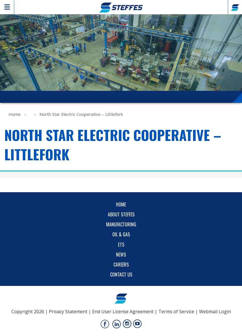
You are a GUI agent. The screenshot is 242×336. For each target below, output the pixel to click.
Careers (121, 264)
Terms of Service (176, 311)
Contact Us (121, 274)
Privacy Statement (68, 311)
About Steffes (121, 214)
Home (15, 114)
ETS (121, 244)
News (121, 254)
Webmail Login (215, 311)
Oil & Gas (121, 234)
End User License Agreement (123, 311)
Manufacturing (121, 224)
